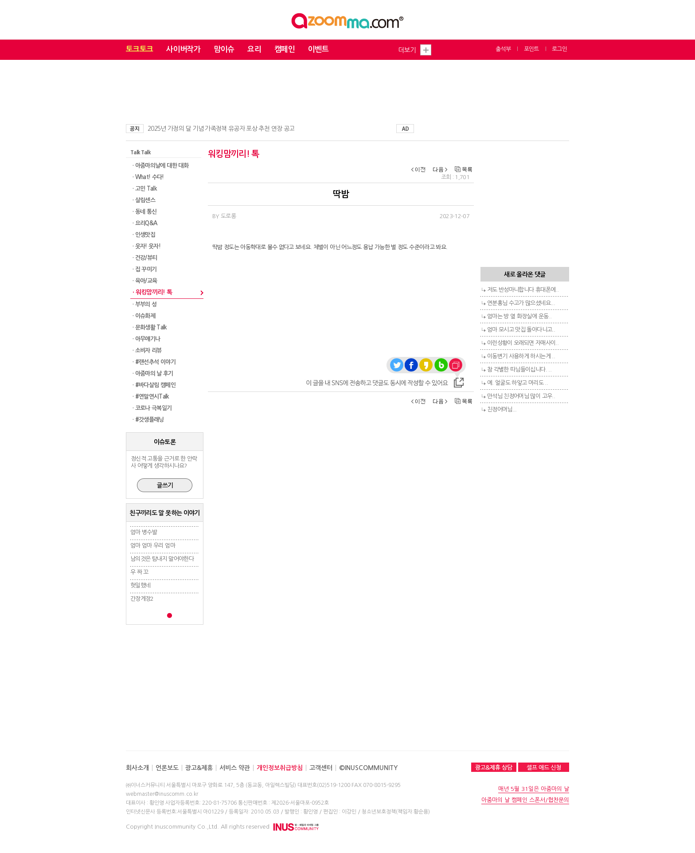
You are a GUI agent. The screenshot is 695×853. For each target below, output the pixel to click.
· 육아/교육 (145, 281)
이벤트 (318, 49)
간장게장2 (142, 599)
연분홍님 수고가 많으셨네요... (521, 303)
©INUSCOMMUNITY (368, 768)
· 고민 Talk (145, 189)
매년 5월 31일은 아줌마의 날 (533, 789)
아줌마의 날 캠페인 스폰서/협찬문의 (525, 800)
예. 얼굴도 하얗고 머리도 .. (517, 383)
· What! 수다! (148, 177)
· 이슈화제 (144, 316)
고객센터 (320, 768)
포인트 (531, 49)
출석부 (503, 49)
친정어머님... (502, 409)
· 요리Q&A (145, 223)
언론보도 (167, 768)
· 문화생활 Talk (150, 327)
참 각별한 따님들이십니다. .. (519, 369)
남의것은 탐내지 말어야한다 (162, 559)
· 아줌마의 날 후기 (153, 373)
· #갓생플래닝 (148, 420)
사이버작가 (183, 49)
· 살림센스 (144, 200)
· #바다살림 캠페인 (154, 385)
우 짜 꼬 (139, 572)
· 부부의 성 (144, 304)
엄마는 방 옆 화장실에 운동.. (519, 316)
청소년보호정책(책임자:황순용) (396, 811)
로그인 (559, 49)
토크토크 (139, 49)
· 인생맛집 (144, 235)
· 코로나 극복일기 (152, 408)
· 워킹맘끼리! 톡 (152, 292)
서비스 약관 (234, 768)
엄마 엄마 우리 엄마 (152, 545)
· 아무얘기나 (146, 339)
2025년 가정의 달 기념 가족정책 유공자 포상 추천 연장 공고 (221, 128)
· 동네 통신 (144, 212)
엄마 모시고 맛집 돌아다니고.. (521, 330)
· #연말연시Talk (151, 396)
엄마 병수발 (143, 532)
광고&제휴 (199, 768)
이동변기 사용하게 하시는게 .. (521, 356)
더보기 (407, 50)
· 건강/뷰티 (145, 258)
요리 (254, 49)
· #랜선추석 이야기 (154, 362)
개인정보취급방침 (280, 768)
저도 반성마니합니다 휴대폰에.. (522, 290)
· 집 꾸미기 (144, 269)
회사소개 (137, 768)
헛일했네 (140, 585)
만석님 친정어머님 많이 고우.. (521, 396)
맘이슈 (224, 49)
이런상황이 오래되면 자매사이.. (522, 343)
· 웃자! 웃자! (146, 246)
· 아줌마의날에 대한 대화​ (160, 165)
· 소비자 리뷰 (147, 350)
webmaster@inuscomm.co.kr (162, 794)
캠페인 (284, 49)
